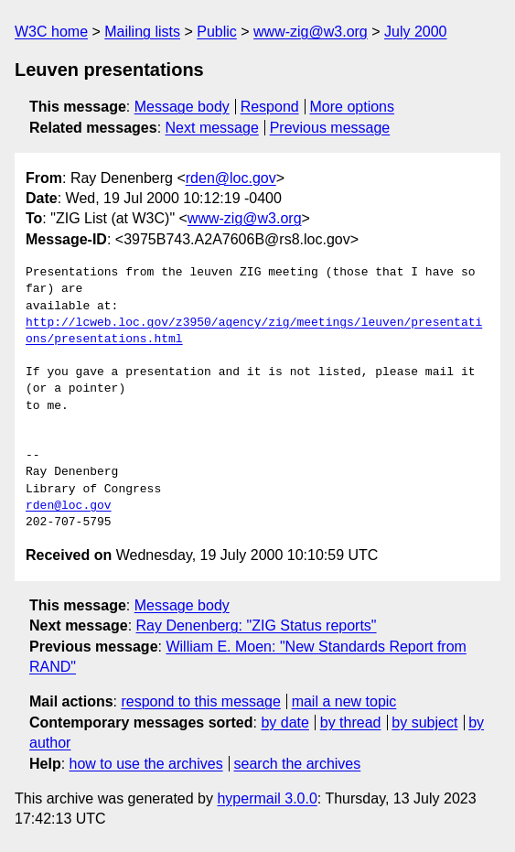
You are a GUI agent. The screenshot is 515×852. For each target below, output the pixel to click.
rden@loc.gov (231, 178)
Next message (212, 127)
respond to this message (200, 701)
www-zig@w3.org (310, 31)
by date (284, 722)
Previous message (330, 127)
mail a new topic (344, 701)
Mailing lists (142, 31)
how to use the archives (146, 763)
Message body (182, 106)
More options (352, 106)
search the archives (297, 763)
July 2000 (415, 31)
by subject (424, 722)
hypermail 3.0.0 (267, 798)
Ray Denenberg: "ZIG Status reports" (256, 625)
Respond (270, 106)
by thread (350, 722)
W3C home (51, 31)
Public (217, 31)
